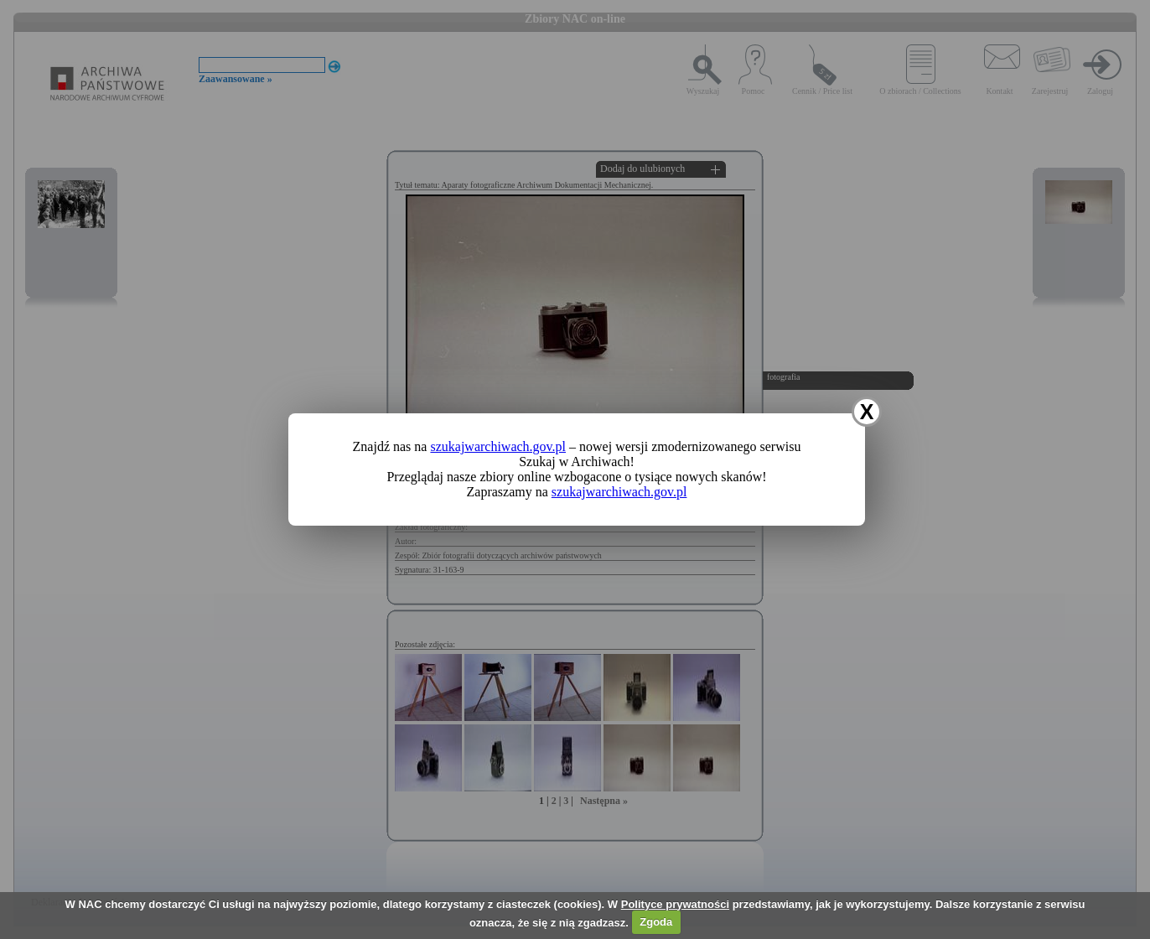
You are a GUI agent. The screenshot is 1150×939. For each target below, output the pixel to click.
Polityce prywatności (675, 904)
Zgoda (656, 922)
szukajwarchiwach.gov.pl (498, 446)
